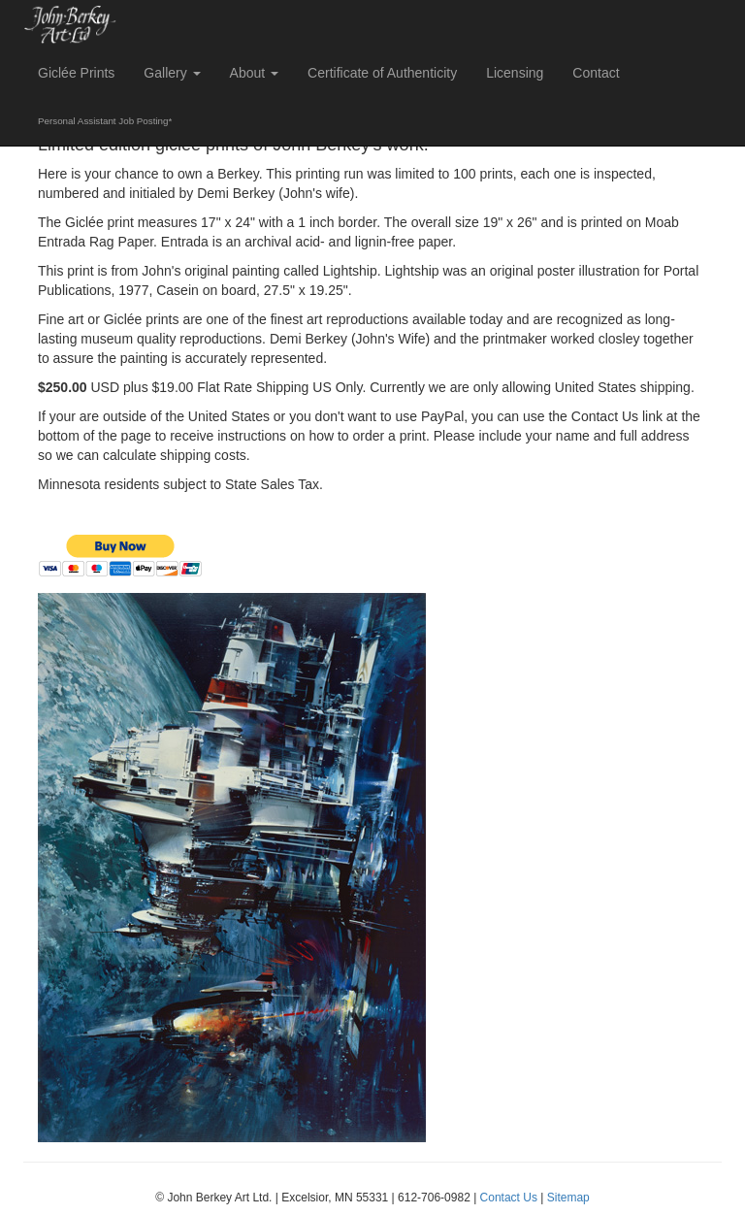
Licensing (514, 73)
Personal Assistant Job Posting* (105, 120)
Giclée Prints (76, 73)
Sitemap (568, 1197)
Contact (595, 73)
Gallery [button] (172, 73)
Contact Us (508, 1197)
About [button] (254, 73)
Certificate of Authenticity (382, 73)
